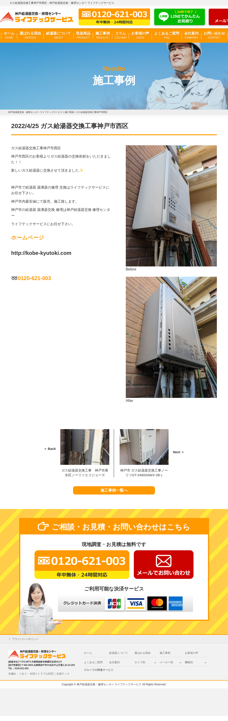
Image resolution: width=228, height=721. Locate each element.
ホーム (9, 35)
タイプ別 (139, 667)
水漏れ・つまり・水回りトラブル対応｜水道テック (39, 678)
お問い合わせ (214, 35)
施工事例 (103, 35)
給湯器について (58, 35)
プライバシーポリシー (25, 644)
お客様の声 (140, 35)
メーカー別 (166, 667)
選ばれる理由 (30, 35)
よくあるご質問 (166, 35)
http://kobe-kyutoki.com (41, 253)
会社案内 (191, 35)
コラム (120, 35)
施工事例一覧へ (114, 493)
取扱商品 (83, 35)
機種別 (189, 667)
